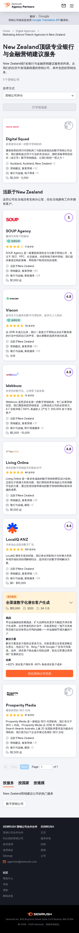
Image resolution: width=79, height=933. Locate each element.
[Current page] (46, 766)
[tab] (8, 783)
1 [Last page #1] (57, 766)
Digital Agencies (25, 30)
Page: (35, 766)
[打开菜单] (71, 5)
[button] (39, 95)
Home (6, 30)
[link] (63, 5)
